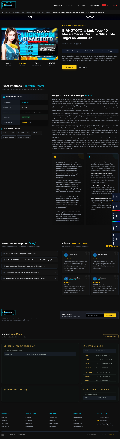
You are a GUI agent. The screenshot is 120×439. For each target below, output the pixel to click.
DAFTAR (90, 17)
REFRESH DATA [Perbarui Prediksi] (111, 336)
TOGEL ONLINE (94, 5)
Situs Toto (4, 417)
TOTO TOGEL (82, 5)
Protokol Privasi (78, 423)
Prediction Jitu (29, 426)
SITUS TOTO (70, 5)
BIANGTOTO (58, 5)
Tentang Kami (53, 417)
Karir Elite (52, 420)
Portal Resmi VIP (23, 133)
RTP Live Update (23, 137)
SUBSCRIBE (110, 315)
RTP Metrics (29, 420)
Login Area (36, 133)
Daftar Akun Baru (8, 137)
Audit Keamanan (54, 423)
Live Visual (28, 417)
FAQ (75, 420)
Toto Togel (4, 420)
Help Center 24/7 (78, 417)
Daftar (83, 67)
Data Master (29, 423)
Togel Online (5, 423)
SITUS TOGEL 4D (112, 5)
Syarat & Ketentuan (79, 426)
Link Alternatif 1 (8, 133)
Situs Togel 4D (5, 426)
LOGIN (30, 17)
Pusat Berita (53, 426)
